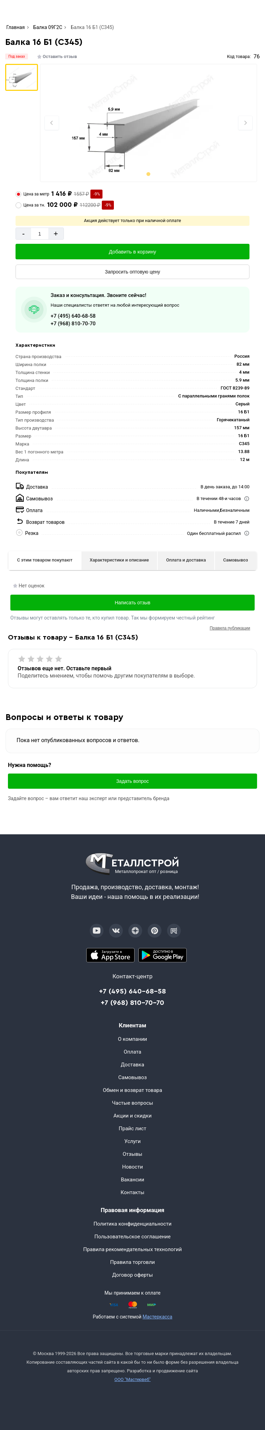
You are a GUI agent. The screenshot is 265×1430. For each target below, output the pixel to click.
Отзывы (132, 1154)
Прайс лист (132, 1128)
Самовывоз (235, 560)
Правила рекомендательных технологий (132, 1249)
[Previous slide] (52, 123)
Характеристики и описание (119, 560)
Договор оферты (132, 1275)
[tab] (148, 174)
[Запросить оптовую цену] (132, 272)
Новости (132, 1167)
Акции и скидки (133, 1116)
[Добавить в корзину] (132, 251)
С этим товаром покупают (44, 560)
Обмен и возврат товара (132, 1090)
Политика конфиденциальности (132, 1224)
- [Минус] (23, 233)
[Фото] (148, 123)
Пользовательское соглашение (133, 1237)
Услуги (132, 1141)
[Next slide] (245, 123)
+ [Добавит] (55, 233)
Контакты (133, 1192)
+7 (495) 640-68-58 (73, 316)
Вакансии (132, 1180)
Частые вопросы (132, 1103)
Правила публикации (230, 628)
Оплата (132, 1052)
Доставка (132, 1065)
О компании (132, 1039)
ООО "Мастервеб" (132, 1379)
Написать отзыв (132, 602)
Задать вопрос (132, 781)
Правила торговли (132, 1262)
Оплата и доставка (186, 560)
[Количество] (39, 233)
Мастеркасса (157, 1316)
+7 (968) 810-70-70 (73, 323)
